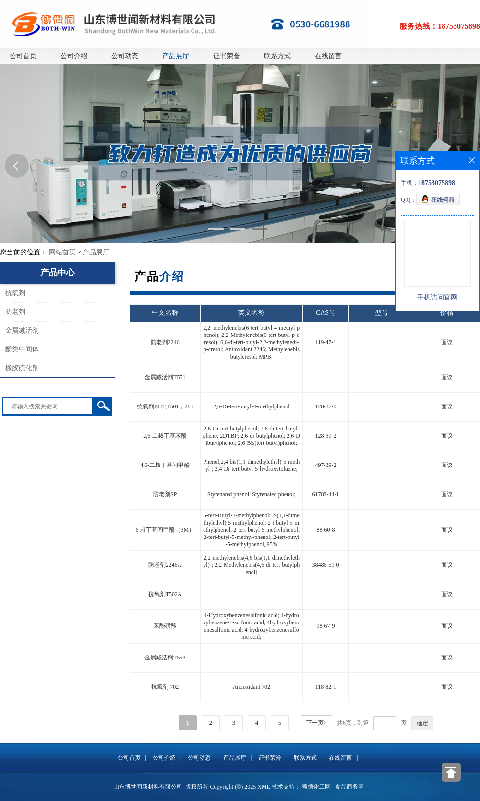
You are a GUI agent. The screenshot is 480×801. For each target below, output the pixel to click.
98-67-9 (325, 625)
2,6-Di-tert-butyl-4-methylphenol (251, 406)
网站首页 (62, 252)
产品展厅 (175, 56)
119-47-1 (325, 342)
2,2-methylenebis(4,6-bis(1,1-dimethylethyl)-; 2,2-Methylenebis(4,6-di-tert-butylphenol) (251, 564)
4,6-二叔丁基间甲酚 (165, 465)
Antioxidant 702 (251, 686)
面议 (447, 342)
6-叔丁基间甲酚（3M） (164, 529)
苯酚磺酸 (165, 625)
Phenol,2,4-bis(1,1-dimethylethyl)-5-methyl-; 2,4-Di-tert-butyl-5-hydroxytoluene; (251, 465)
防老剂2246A (164, 565)
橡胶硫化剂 (22, 367)
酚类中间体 (22, 349)
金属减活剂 (22, 330)
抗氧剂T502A (165, 594)
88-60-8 (325, 529)
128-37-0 (325, 406)
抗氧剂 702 (165, 686)
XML (263, 786)
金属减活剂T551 (164, 377)
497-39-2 (325, 465)
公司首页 (23, 56)
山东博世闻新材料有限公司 (147, 786)
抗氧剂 (15, 293)
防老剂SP (165, 494)
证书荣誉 (226, 56)
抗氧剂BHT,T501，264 (165, 406)
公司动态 (124, 56)
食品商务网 (349, 786)
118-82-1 (325, 686)
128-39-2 (325, 435)
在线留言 (328, 56)
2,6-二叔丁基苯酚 (165, 435)
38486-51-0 (325, 565)
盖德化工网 (316, 786)
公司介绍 (73, 56)
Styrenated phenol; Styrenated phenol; (251, 494)
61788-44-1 (325, 494)
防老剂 (15, 311)
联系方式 (277, 56)
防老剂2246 (165, 342)
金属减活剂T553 (164, 657)
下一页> (316, 722)
